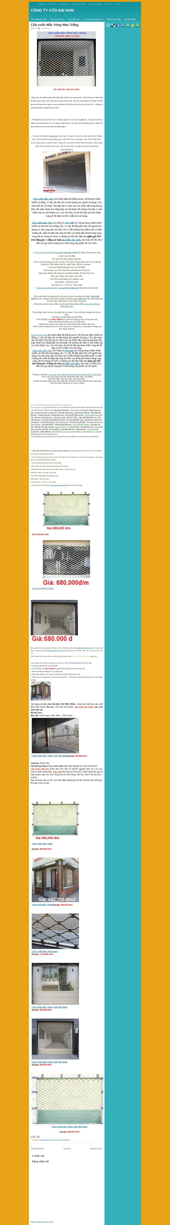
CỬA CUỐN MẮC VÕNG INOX (45, 952)
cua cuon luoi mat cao (68, 288)
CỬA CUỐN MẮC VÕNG (78, 4)
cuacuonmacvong (45, 1140)
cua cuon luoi (52, 650)
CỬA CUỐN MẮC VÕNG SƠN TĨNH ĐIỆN (49, 756)
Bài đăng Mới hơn (37, 1148)
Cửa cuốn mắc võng (43, 199)
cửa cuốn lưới (82, 648)
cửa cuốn (69, 222)
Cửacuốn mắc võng (39, 335)
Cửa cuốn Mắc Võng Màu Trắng (54, 25)
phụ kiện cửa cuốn (71, 239)
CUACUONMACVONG (42, 588)
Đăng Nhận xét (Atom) (45, 1222)
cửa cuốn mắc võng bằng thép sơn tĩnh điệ (67, 375)
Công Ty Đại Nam (93, 375)
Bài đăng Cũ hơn (96, 1148)
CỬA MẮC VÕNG (130, 19)
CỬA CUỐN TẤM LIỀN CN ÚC (93, 19)
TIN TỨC (118, 4)
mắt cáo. (90, 648)
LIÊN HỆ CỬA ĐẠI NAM (95, 4)
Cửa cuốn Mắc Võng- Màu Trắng (60, 1140)
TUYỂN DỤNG (109, 4)
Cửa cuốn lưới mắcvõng (46, 288)
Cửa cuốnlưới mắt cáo (44, 253)
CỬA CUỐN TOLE (74, 19)
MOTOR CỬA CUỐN (114, 19)
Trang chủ (42, 4)
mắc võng (61, 650)
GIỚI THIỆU (52, 4)
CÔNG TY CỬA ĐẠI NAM (52, 10)
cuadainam (53, 136)
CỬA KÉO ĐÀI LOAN (57, 19)
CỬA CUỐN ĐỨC (63, 4)
